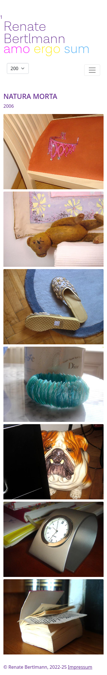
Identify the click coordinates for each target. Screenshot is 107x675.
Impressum (80, 667)
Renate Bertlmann (34, 33)
